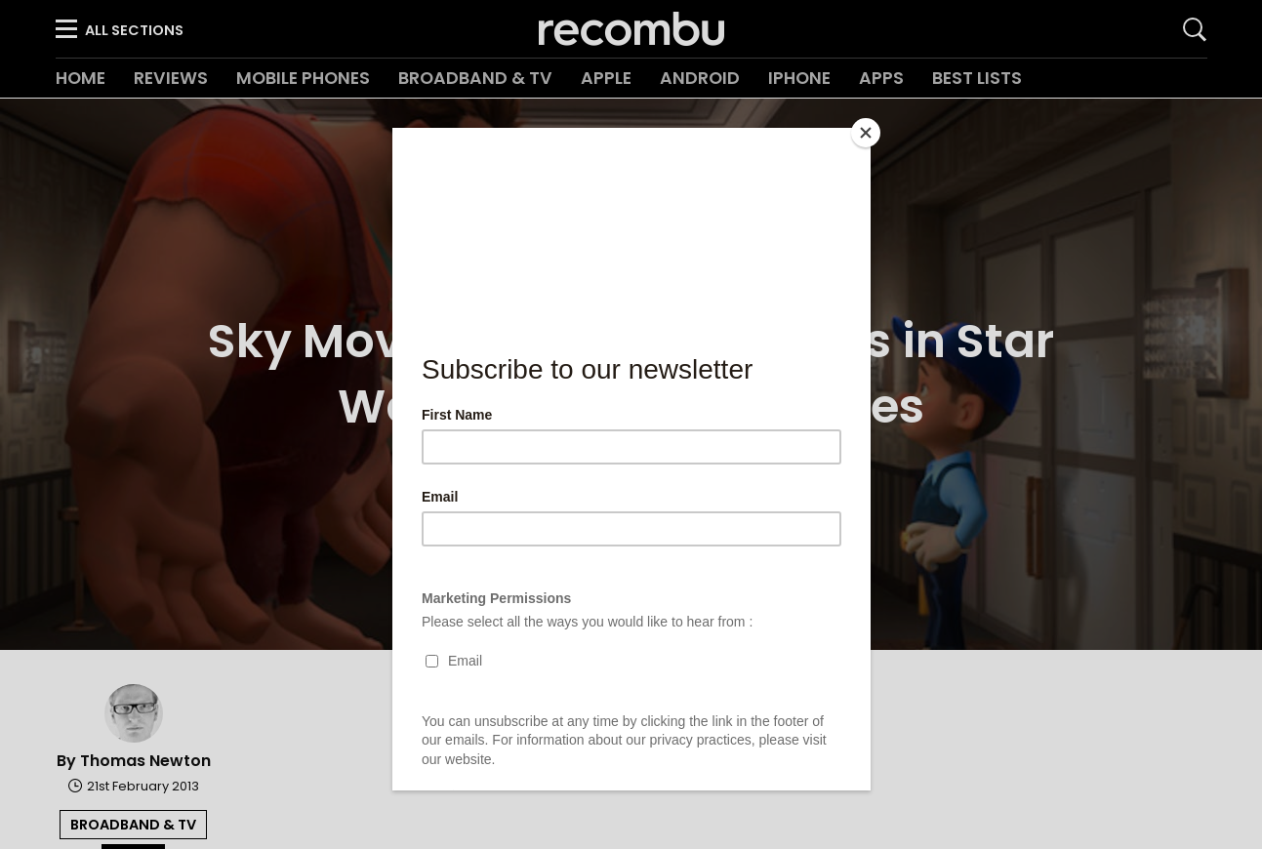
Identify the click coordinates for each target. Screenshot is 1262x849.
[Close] (865, 132)
